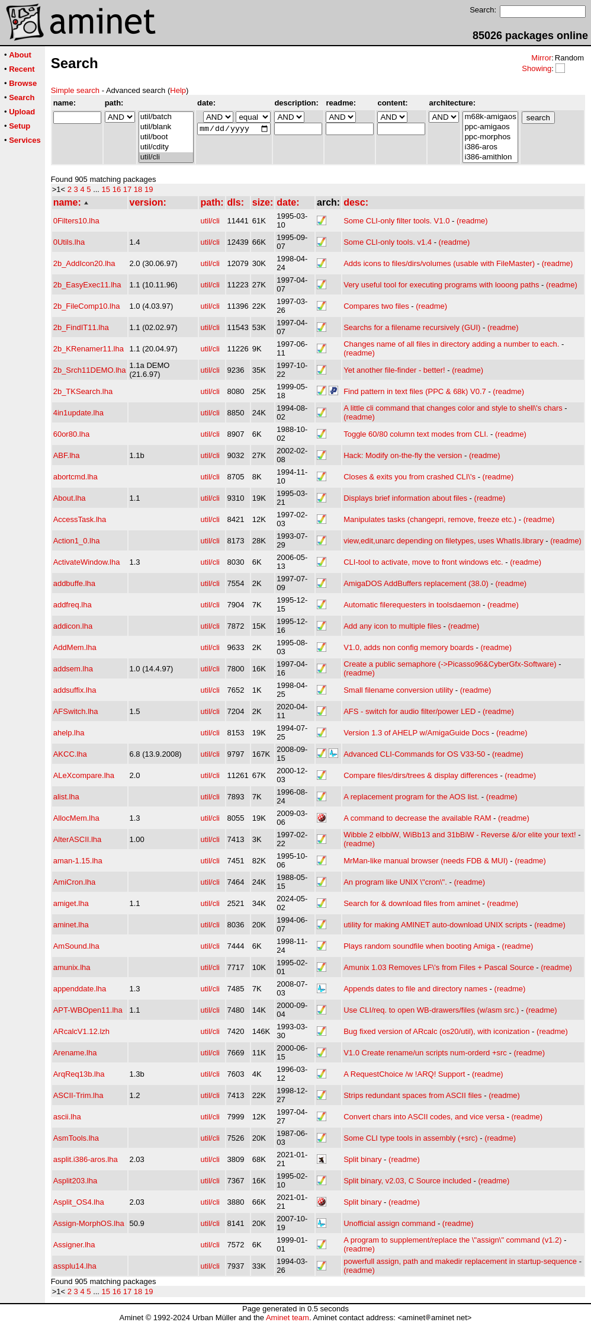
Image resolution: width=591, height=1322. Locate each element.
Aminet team (287, 1317)
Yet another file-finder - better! (394, 370)
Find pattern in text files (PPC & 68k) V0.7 (414, 391)
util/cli (166, 157)
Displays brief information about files (405, 498)
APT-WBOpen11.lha (88, 1010)
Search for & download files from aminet (411, 903)
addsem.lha (73, 668)
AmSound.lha (76, 946)
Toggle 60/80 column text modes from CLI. (415, 434)
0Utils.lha (69, 242)
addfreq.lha (72, 604)
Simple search (75, 90)
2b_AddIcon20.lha (84, 263)
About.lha (69, 498)
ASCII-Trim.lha (78, 1095)
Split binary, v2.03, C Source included (407, 1180)
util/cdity (166, 147)
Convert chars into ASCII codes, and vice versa (424, 1116)
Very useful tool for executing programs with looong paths (441, 284)
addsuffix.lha (75, 690)
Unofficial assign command (389, 1223)
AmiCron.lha (74, 882)
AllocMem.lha (76, 818)
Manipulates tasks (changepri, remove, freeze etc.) (429, 519)
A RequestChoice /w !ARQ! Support (404, 1074)
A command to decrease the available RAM (417, 818)
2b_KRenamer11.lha (88, 348)
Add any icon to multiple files (392, 626)
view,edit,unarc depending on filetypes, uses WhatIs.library (443, 540)
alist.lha (66, 796)
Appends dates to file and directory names (415, 988)
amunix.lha (72, 967)
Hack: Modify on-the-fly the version (402, 455)
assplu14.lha (75, 1266)
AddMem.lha (75, 647)
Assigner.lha (74, 1244)
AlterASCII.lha (77, 839)
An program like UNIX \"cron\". (395, 882)
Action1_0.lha (76, 540)
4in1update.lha (78, 412)
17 (127, 189)
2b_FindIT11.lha (81, 327)
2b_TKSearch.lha (83, 391)
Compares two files (376, 306)
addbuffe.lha (74, 583)
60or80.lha (71, 434)
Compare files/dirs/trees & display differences (420, 775)
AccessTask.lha (80, 519)
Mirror (541, 57)
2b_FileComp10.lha (86, 306)
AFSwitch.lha (75, 711)
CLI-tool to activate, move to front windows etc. (423, 562)
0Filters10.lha (76, 220)
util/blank (166, 127)
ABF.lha (66, 455)
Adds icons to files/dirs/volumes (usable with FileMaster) (439, 263)
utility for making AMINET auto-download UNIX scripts (435, 924)
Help (178, 90)
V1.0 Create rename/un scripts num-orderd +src (425, 1052)
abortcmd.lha (75, 476)
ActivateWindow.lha (86, 562)
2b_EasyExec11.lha (87, 284)
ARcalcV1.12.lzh (81, 1031)
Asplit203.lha (75, 1180)
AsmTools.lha (76, 1138)
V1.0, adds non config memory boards (408, 647)
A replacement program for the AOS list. (411, 796)
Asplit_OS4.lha (78, 1202)
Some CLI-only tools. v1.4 (387, 242)
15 (106, 189)
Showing (536, 68)
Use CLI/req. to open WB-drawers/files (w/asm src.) (431, 1010)
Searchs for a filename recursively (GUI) (411, 327)
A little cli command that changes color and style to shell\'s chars (453, 408)
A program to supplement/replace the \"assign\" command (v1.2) (452, 1239)
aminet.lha (71, 924)
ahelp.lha (69, 732)
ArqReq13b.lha (79, 1074)
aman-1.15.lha (77, 860)
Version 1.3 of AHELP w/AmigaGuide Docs (416, 732)
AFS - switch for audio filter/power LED (409, 711)
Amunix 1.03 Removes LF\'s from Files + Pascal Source (438, 967)
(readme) (472, 220)
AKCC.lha (70, 754)
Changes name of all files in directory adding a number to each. (451, 344)
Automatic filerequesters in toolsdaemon (411, 604)
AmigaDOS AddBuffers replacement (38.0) (416, 583)
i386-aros (490, 147)
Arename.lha (75, 1052)
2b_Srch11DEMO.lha (89, 370)
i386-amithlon (490, 157)
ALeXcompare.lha (83, 775)
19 (148, 189)
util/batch (166, 117)
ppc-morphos (490, 137)
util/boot (166, 137)
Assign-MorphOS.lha (88, 1223)
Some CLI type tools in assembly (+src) (410, 1138)
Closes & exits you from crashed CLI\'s (409, 476)
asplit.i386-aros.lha (85, 1159)
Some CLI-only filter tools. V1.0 (396, 220)
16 (117, 189)
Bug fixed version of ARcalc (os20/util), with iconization (436, 1031)
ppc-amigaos (490, 127)
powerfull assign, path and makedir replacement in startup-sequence (460, 1261)
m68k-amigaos (490, 117)
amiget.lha (71, 903)
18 (138, 189)
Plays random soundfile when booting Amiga (419, 946)
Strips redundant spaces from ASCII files (412, 1095)
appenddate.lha (80, 988)
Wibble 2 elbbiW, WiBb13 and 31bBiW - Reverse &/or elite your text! (459, 834)
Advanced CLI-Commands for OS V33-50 (414, 754)
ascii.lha (67, 1116)
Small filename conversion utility (398, 690)
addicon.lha (73, 626)
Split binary (362, 1159)
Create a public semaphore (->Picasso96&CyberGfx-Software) (449, 664)
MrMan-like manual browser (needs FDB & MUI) (425, 860)
